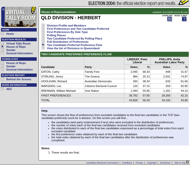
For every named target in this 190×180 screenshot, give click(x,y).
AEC (9, 89)
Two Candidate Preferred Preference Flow (74, 45)
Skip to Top (181, 163)
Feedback (127, 163)
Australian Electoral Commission (102, 163)
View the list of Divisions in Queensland (73, 48)
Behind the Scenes (18, 79)
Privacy (139, 163)
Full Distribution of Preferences (68, 41)
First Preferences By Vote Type (67, 32)
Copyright (152, 163)
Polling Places (56, 35)
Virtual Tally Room (18, 43)
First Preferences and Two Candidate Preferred (78, 28)
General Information (19, 53)
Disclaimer (165, 163)
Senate (10, 50)
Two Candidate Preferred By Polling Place (74, 38)
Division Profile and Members (66, 25)
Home (10, 33)
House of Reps (16, 46)
